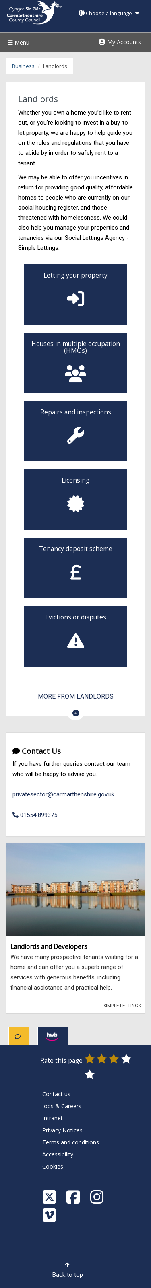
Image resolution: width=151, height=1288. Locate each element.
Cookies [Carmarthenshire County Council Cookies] (52, 1166)
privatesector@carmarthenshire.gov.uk (63, 794)
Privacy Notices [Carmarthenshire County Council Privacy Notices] (62, 1130)
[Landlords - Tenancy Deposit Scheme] (75, 568)
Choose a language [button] (109, 13)
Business (23, 66)
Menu (17, 42)
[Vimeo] (50, 1215)
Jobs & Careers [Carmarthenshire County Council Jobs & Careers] (61, 1106)
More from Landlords (76, 696)
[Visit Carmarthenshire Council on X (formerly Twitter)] (50, 1196)
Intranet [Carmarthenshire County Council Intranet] (52, 1118)
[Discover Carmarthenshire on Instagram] (98, 1196)
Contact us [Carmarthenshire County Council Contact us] (56, 1094)
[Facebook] (74, 1196)
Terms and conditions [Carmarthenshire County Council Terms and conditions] (70, 1142)
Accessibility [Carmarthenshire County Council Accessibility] (57, 1154)
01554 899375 (34, 815)
